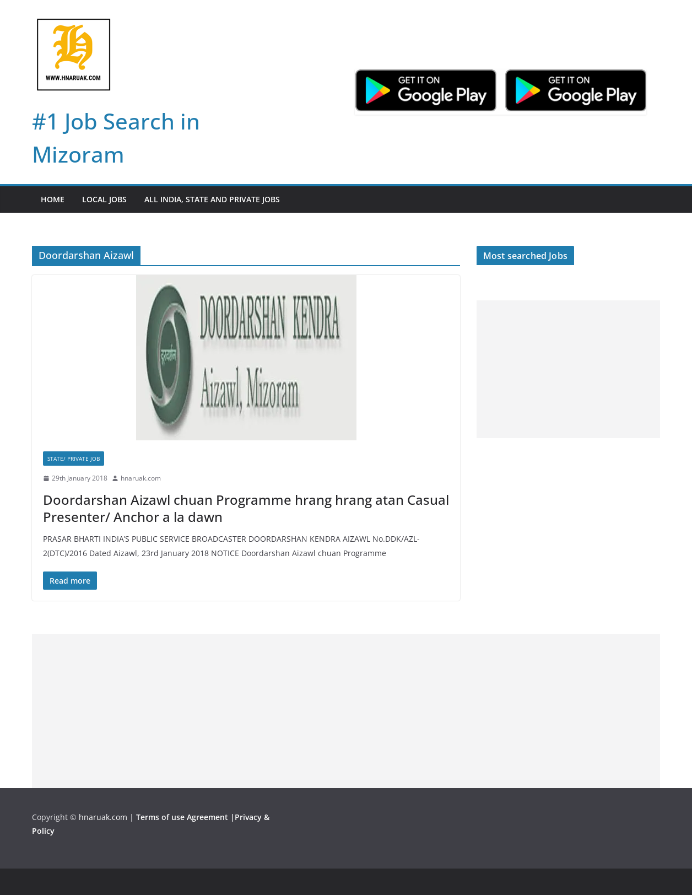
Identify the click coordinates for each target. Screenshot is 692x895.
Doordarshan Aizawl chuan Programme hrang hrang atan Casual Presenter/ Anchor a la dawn (246, 508)
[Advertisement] (568, 369)
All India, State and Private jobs (212, 199)
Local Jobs (104, 199)
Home (52, 199)
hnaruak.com (141, 478)
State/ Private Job (73, 458)
